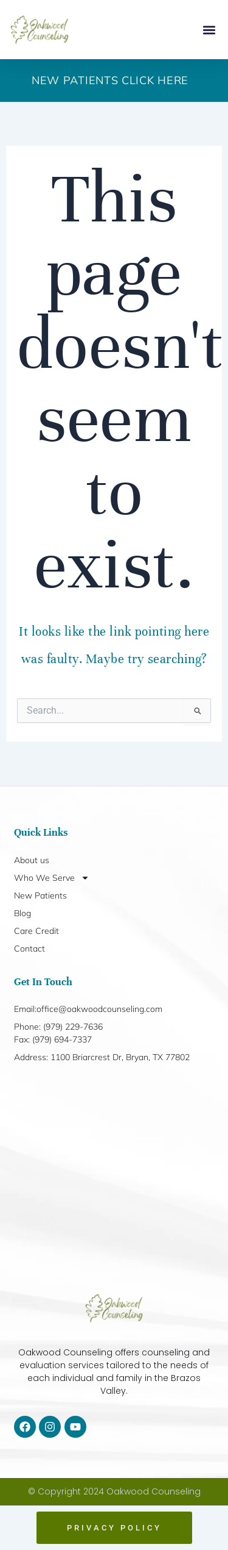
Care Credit (36, 930)
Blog (22, 913)
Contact (29, 948)
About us (31, 860)
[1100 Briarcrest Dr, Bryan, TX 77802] (114, 1179)
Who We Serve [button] (51, 878)
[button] (209, 30)
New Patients (40, 895)
